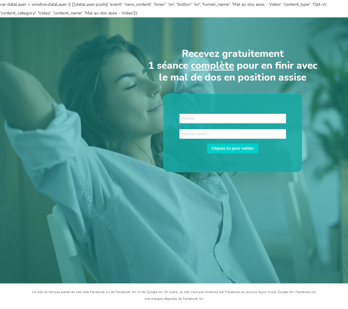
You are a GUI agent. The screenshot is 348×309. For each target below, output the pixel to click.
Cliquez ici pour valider (232, 148)
